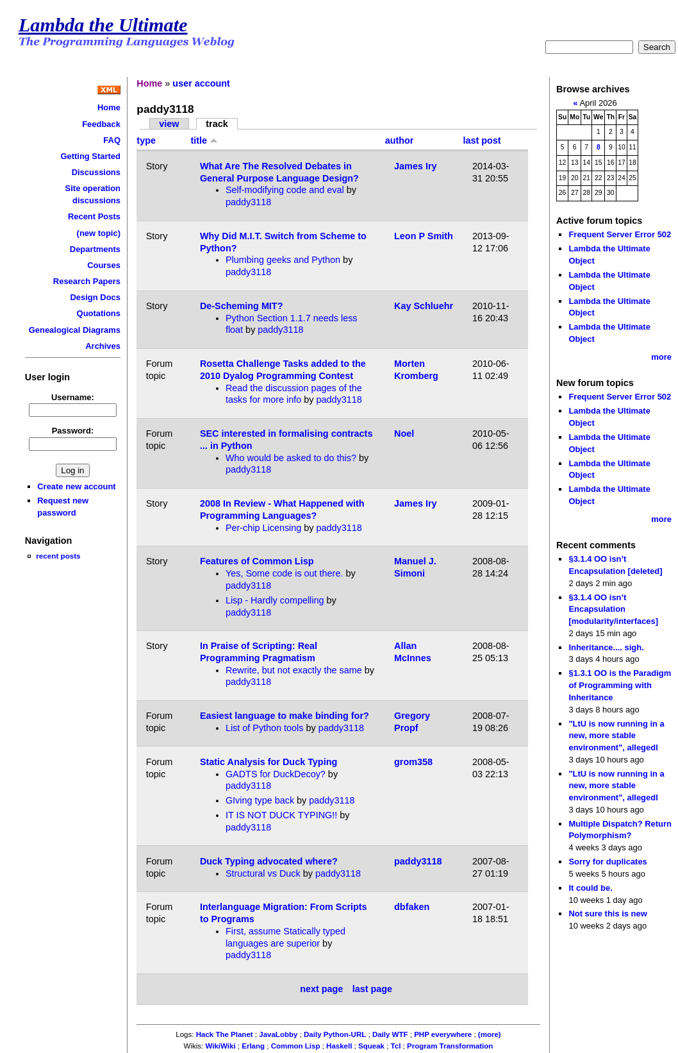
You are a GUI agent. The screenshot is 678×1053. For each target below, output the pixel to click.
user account (201, 83)
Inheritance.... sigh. (605, 647)
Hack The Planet (224, 1034)
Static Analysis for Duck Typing (268, 762)
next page (321, 989)
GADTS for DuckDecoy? (276, 774)
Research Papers (86, 281)
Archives (102, 346)
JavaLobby (278, 1034)
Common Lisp (295, 1046)
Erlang (253, 1046)
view (169, 124)
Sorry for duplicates (607, 861)
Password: (73, 430)
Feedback (101, 124)
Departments (95, 249)
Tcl (396, 1046)
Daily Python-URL (335, 1034)
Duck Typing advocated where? (269, 861)
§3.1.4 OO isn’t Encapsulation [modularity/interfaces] (613, 609)
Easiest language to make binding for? (284, 716)
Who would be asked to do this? (291, 458)
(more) (489, 1034)
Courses (103, 265)
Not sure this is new (607, 913)
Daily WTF (390, 1034)
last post (481, 140)
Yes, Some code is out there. (284, 573)
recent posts (58, 556)
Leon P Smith (423, 236)
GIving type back (260, 800)
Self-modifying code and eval (285, 190)
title (205, 140)
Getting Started (90, 156)
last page (372, 989)
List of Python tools (265, 728)
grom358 (413, 762)
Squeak (371, 1046)
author (399, 140)
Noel (404, 433)
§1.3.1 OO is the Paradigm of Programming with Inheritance (619, 685)
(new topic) (98, 233)
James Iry (415, 166)
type (146, 140)
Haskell (339, 1046)
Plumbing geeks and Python (283, 260)
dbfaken (411, 907)
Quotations (98, 313)
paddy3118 (248, 202)
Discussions (96, 172)
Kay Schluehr (423, 306)
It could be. (590, 888)
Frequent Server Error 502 (619, 234)
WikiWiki (220, 1046)
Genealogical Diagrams (74, 330)
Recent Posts (94, 216)
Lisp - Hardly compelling (275, 600)
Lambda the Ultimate (103, 25)
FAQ (111, 140)
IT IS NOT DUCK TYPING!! (281, 815)
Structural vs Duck (263, 873)
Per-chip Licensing (263, 528)
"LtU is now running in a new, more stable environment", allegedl (616, 735)
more (661, 357)
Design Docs (95, 297)
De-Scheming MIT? (241, 306)
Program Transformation (450, 1046)
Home (108, 107)
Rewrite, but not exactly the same (294, 670)
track (216, 124)
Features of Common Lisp (257, 561)
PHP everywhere (443, 1034)
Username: (72, 397)
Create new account (76, 486)
